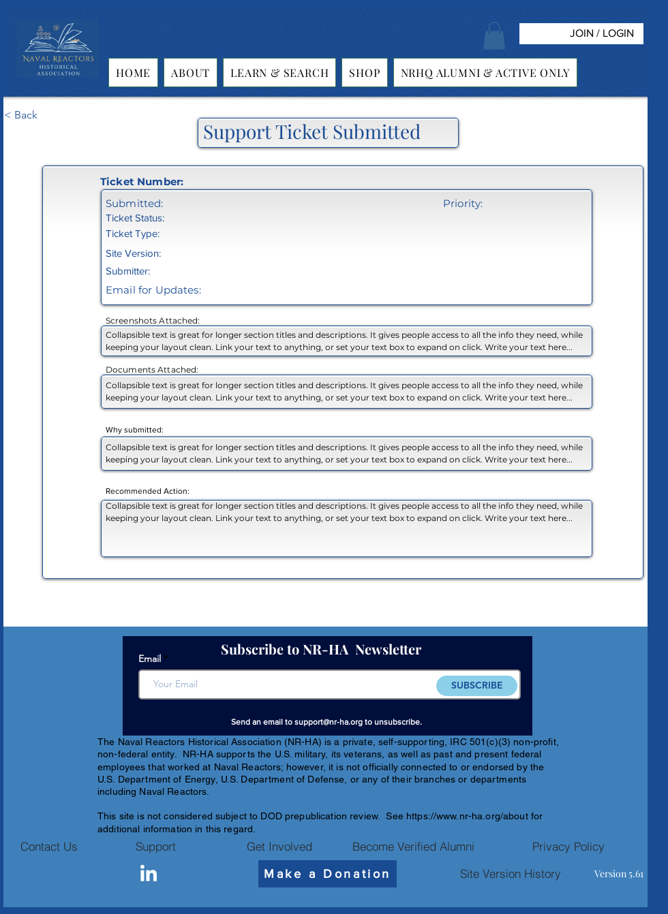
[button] (494, 36)
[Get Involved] (279, 846)
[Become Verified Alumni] (413, 846)
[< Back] (49, 115)
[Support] (155, 846)
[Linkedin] (148, 874)
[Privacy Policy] (568, 846)
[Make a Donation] (327, 873)
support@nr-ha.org (328, 722)
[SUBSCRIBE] (476, 686)
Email (149, 658)
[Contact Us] (49, 846)
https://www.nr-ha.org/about (467, 815)
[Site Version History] (510, 873)
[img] (58, 78)
